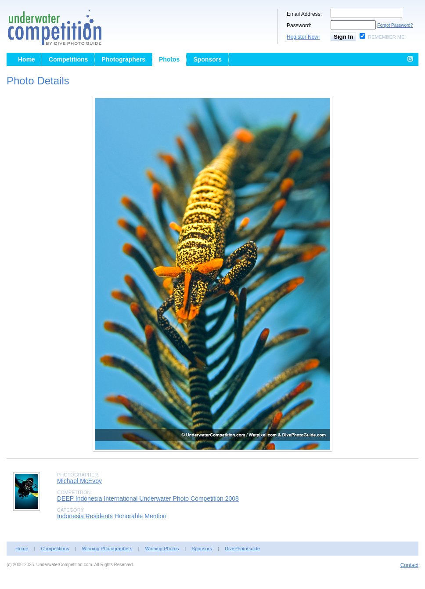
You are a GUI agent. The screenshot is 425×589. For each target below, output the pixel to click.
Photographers (123, 59)
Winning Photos (162, 548)
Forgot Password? (395, 25)
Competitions (68, 59)
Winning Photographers (107, 548)
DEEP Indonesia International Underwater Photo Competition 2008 (148, 498)
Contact (409, 565)
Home (26, 59)
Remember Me (386, 37)
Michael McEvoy (79, 480)
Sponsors (207, 59)
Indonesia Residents (85, 516)
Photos (169, 59)
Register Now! (303, 37)
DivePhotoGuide (242, 548)
